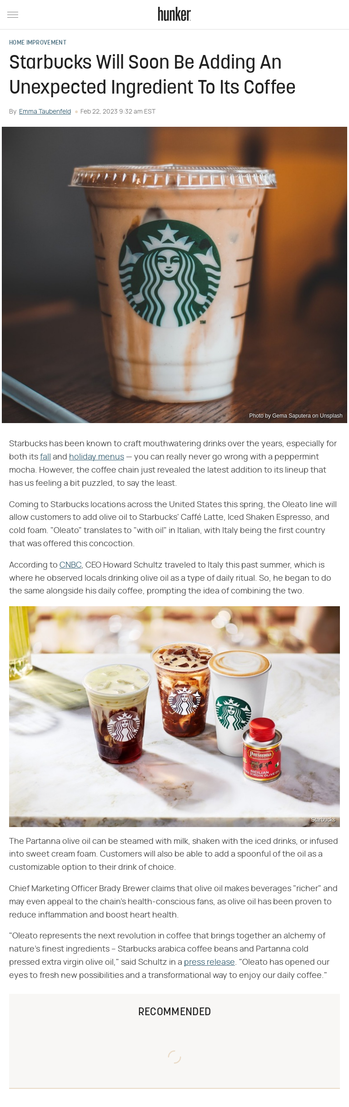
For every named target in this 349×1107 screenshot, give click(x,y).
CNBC (70, 565)
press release (209, 962)
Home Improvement (37, 43)
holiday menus (96, 457)
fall (45, 457)
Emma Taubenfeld (45, 112)
